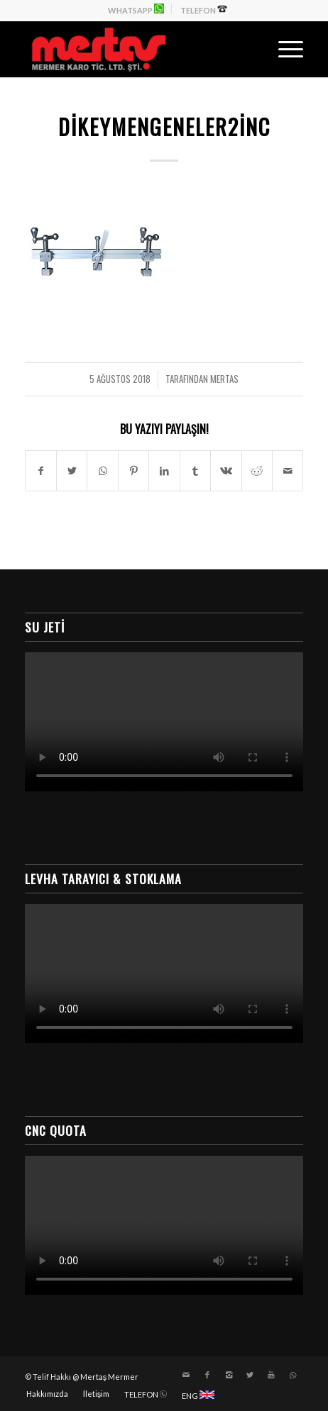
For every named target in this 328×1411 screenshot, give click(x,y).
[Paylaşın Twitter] (72, 471)
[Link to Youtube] (271, 1374)
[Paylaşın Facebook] (41, 471)
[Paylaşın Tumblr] (195, 471)
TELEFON (203, 9)
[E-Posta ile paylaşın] (287, 471)
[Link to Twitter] (250, 1374)
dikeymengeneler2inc (164, 127)
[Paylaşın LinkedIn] (164, 471)
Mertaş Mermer (109, 1376)
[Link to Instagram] (228, 1374)
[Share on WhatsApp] (102, 471)
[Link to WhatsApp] (292, 1374)
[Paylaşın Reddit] (257, 471)
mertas (224, 379)
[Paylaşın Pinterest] (133, 471)
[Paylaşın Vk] (226, 471)
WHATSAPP (136, 9)
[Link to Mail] (186, 1374)
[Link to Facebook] (207, 1374)
